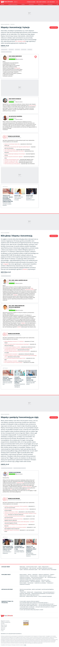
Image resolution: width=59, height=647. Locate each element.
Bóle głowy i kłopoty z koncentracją (11, 530)
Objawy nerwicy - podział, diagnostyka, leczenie (29, 595)
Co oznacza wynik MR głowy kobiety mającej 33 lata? (14, 358)
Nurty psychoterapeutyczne (48, 592)
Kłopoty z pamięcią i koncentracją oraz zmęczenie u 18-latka (16, 509)
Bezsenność (11, 49)
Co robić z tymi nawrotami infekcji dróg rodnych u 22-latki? (31, 609)
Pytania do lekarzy (31, 2)
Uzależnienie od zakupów (25, 577)
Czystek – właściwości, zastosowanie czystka (28, 569)
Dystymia (52, 574)
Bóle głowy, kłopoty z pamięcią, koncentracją (13, 519)
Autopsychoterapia (38, 592)
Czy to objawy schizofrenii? (9, 149)
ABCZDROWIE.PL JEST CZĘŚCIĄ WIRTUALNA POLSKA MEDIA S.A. (11, 633)
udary (31, 288)
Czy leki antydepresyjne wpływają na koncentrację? (14, 154)
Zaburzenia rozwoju (45, 580)
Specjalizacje (31, 4)
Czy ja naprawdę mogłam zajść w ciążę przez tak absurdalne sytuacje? (34, 602)
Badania (23, 4)
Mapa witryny (4, 625)
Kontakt (2, 623)
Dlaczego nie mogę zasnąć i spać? (11, 161)
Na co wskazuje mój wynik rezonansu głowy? (13, 362)
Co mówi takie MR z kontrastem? (11, 354)
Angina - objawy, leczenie (43, 566)
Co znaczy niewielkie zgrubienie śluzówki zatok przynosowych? (17, 351)
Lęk (45, 577)
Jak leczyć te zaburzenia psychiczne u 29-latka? (45, 607)
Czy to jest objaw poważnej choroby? (46, 604)
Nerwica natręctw (23, 574)
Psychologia (50, 4)
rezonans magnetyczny (27, 486)
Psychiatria (12, 24)
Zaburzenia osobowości (24, 581)
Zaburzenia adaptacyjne (35, 581)
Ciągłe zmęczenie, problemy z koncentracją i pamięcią (15, 527)
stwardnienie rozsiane (29, 289)
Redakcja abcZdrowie (15, 472)
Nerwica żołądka (23, 583)
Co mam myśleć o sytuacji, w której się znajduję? (29, 601)
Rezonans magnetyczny (5, 275)
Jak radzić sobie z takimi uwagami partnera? (28, 605)
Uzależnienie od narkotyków (40, 583)
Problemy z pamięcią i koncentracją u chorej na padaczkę (15, 506)
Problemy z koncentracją (6, 51)
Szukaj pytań (54, 27)
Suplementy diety (20, 482)
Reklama (3, 629)
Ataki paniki (48, 581)
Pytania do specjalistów (5, 24)
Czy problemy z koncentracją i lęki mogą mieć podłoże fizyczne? (17, 147)
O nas (2, 630)
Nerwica (29, 574)
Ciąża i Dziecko (40, 4)
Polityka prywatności (5, 622)
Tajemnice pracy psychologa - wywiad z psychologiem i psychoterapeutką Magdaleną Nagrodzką (37, 590)
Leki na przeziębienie (24, 568)
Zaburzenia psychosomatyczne (37, 577)
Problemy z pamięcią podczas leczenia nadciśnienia (14, 516)
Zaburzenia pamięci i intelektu (19, 468)
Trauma (42, 581)
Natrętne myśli (4, 49)
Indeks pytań (4, 626)
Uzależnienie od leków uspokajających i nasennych (30, 580)
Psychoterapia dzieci (52, 577)
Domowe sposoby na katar (31, 566)
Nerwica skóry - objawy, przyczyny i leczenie (28, 596)
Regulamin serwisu (5, 621)
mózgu (28, 489)
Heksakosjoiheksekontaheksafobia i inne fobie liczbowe (43, 593)
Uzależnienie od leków (24, 576)
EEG (11, 489)
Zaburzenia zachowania (37, 578)
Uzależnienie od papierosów (25, 578)
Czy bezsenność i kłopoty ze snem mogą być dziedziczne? (15, 524)
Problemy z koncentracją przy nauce (11, 159)
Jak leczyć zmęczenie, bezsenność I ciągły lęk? (13, 156)
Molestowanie (50, 583)
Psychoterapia (30, 583)
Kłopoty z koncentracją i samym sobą (11, 144)
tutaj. (25, 644)
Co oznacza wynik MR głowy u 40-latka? (12, 347)
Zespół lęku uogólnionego (25, 593)
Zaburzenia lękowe (34, 576)
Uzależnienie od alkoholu (25, 584)
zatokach (25, 269)
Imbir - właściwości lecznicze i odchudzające (47, 569)
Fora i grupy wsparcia (41, 2)
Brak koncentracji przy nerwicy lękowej (12, 163)
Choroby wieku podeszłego (6, 468)
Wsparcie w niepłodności (44, 574)
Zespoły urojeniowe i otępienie (45, 576)
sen (16, 41)
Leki (57, 4)
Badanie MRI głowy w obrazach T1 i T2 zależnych (14, 341)
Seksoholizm (35, 574)
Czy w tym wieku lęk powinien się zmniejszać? (48, 605)
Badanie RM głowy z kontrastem (11, 361)
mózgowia (6, 264)
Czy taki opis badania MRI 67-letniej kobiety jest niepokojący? (16, 344)
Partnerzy (3, 628)
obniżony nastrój (32, 105)
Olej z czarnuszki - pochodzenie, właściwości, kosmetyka (40, 568)
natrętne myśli (21, 41)
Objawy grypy (22, 566)
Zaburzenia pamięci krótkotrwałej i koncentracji (14, 151)
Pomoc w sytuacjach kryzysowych (45, 596)
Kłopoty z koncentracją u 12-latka (11, 512)
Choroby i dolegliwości (12, 4)
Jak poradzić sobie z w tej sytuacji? (27, 607)
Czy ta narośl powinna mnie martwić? (27, 608)
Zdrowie (2, 4)
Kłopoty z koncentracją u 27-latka (11, 162)
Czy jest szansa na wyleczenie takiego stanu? (28, 604)
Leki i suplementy (51, 2)
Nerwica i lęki (23, 592)
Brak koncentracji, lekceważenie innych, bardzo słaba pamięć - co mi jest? (19, 521)
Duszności (30, 49)
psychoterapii (17, 68)
